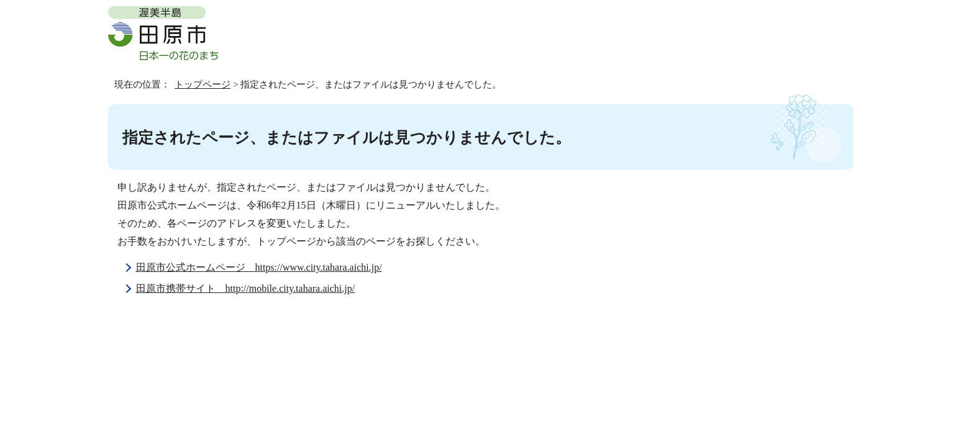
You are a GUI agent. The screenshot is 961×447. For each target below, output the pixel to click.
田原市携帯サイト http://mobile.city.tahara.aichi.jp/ (245, 288)
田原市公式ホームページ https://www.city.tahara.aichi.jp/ (259, 267)
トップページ (202, 84)
